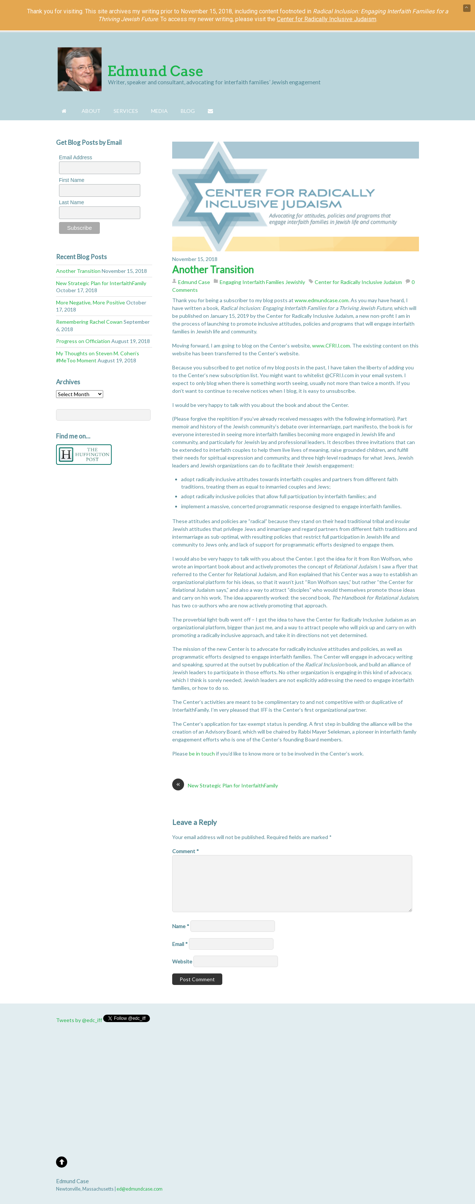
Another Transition (213, 269)
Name (180, 926)
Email (180, 944)
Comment (185, 851)
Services (126, 111)
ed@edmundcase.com (140, 1189)
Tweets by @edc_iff (79, 1020)
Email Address (75, 157)
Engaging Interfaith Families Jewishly (262, 282)
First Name (71, 180)
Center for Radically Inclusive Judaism (358, 282)
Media (159, 111)
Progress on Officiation (83, 341)
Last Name (71, 202)
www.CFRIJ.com (331, 345)
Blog (188, 111)
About (91, 111)
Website (182, 961)
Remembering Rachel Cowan (89, 322)
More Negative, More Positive (90, 302)
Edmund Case (194, 282)
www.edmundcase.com (321, 300)
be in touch (202, 753)
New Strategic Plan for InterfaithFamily (225, 785)
